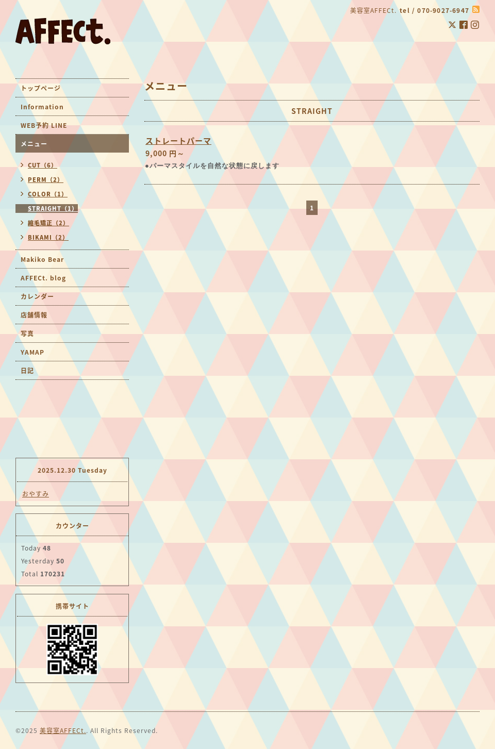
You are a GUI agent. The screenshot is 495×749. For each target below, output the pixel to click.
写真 (27, 333)
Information (42, 106)
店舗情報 (34, 315)
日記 (27, 370)
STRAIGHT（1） (53, 208)
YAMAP (32, 352)
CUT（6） (42, 165)
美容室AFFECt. (63, 730)
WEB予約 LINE (44, 125)
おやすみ (35, 493)
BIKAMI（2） (48, 237)
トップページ (41, 88)
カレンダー (37, 296)
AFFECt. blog (43, 277)
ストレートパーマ (178, 140)
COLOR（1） (48, 194)
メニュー (34, 143)
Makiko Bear (42, 259)
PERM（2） (45, 179)
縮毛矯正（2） (48, 223)
